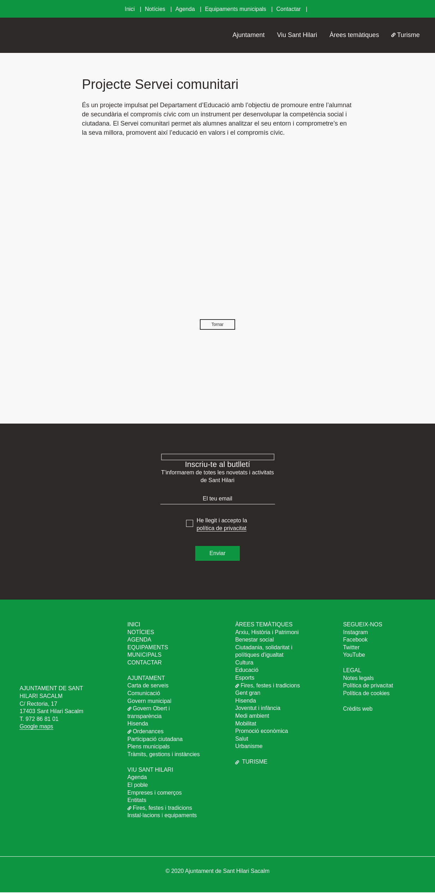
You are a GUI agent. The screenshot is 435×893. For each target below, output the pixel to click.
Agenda (186, 9)
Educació (246, 671)
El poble (137, 786)
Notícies (156, 9)
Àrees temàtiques (354, 34)
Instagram (355, 633)
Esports (244, 678)
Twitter (351, 648)
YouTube (354, 655)
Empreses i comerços (154, 793)
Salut (241, 739)
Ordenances (145, 732)
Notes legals (358, 679)
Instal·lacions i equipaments (162, 816)
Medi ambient (252, 716)
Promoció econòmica (261, 732)
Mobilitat (245, 724)
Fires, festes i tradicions (159, 809)
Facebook (355, 640)
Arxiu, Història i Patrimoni (267, 633)
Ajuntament (249, 34)
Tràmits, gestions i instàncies (163, 755)
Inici (130, 9)
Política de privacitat (368, 686)
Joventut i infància (257, 709)
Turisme (405, 34)
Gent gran (247, 694)
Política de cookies (366, 694)
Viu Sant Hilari (297, 34)
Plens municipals (148, 747)
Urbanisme (248, 747)
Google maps (36, 727)
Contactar (289, 9)
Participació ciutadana (155, 739)
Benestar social (254, 640)
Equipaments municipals (236, 9)
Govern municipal (149, 702)
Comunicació (143, 694)
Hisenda (137, 724)
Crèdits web (358, 709)
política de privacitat (221, 529)
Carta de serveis (148, 686)
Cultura (244, 663)
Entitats (136, 801)
